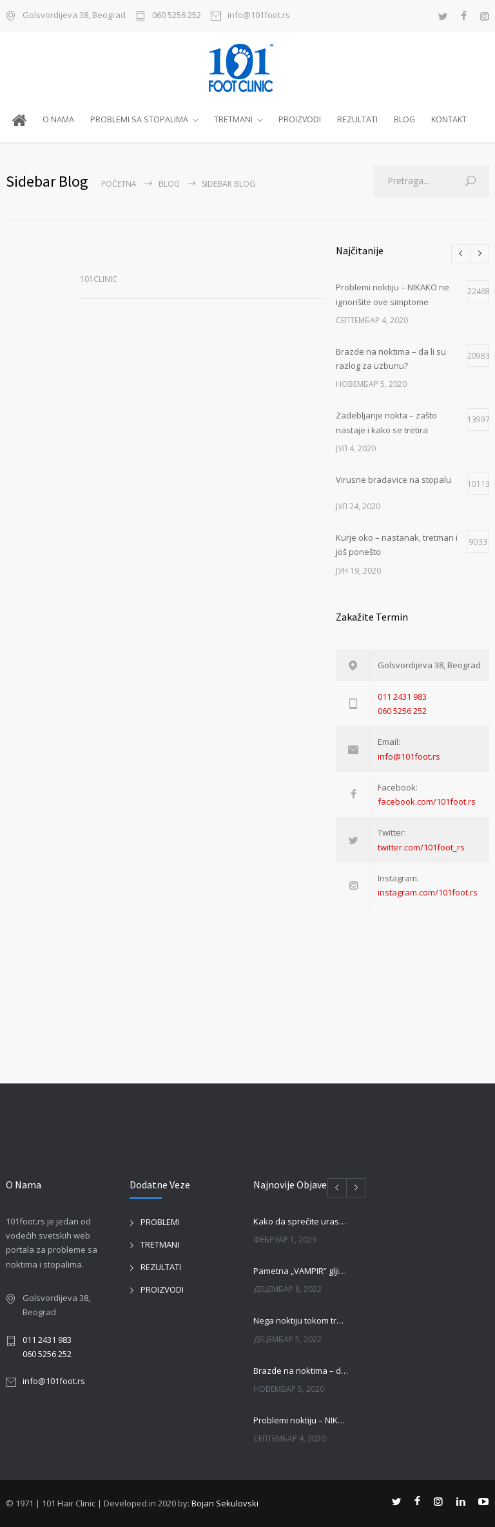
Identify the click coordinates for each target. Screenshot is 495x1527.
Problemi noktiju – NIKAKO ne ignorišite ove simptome (301, 1420)
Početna (119, 183)
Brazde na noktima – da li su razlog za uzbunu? (301, 1370)
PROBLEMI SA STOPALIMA (139, 119)
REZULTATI (357, 119)
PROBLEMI (160, 1222)
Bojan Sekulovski (224, 1503)
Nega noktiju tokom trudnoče (301, 1320)
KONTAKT (449, 119)
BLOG (404, 119)
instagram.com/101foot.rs (428, 892)
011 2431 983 (402, 696)
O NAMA (58, 119)
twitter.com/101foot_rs (421, 847)
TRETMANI (233, 119)
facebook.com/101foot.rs (427, 801)
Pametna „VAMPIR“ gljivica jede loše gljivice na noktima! (301, 1271)
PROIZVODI (299, 119)
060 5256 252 (176, 16)
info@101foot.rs (259, 16)
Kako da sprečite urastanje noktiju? (301, 1221)
